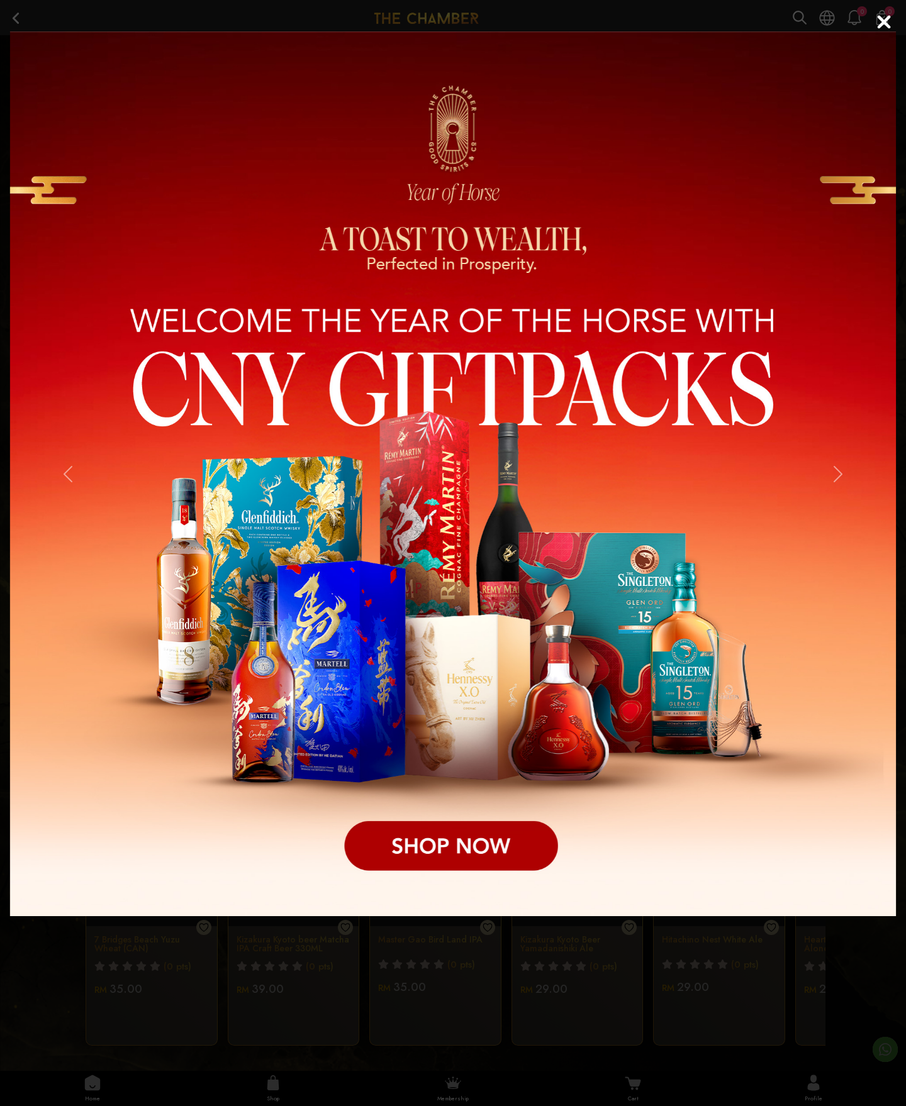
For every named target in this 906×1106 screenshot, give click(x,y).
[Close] (884, 22)
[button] (68, 473)
